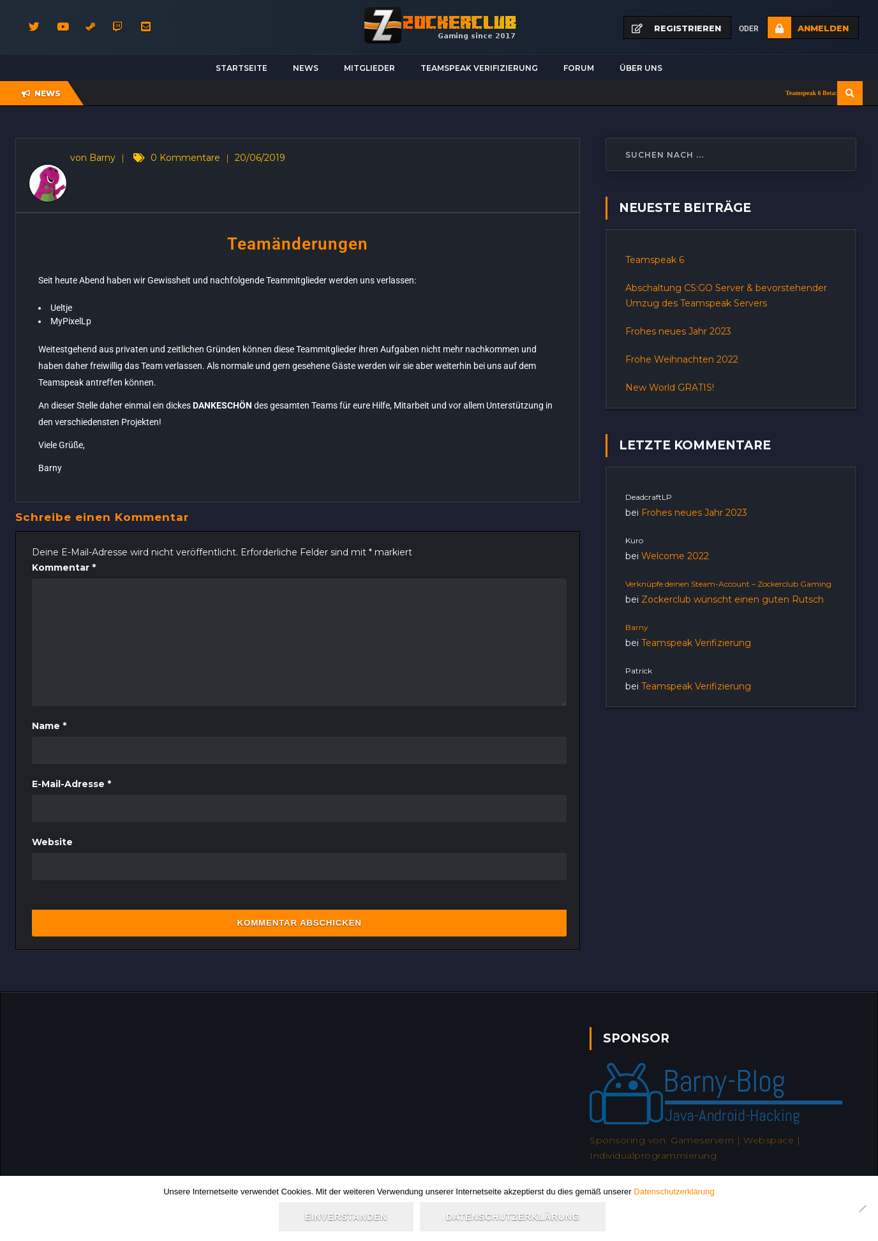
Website (52, 842)
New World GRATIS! (669, 387)
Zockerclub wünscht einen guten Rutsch (732, 599)
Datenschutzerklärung (674, 1191)
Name (49, 726)
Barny (636, 627)
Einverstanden (346, 1217)
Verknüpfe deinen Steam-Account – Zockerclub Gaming (728, 584)
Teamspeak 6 (654, 260)
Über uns (641, 68)
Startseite (241, 68)
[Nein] (862, 1208)
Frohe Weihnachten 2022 (681, 359)
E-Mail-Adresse (71, 784)
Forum (578, 68)
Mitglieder (369, 68)
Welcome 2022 (675, 556)
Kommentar (64, 567)
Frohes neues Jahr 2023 (678, 331)
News (305, 68)
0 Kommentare (185, 157)
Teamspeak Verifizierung (479, 68)
